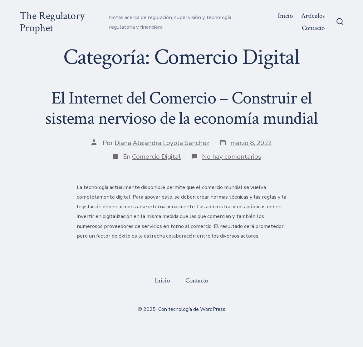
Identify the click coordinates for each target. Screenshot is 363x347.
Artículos (313, 16)
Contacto (313, 28)
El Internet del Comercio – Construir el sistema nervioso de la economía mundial (181, 108)
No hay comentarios (231, 156)
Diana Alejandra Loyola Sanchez (162, 142)
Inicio (285, 16)
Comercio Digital (156, 156)
